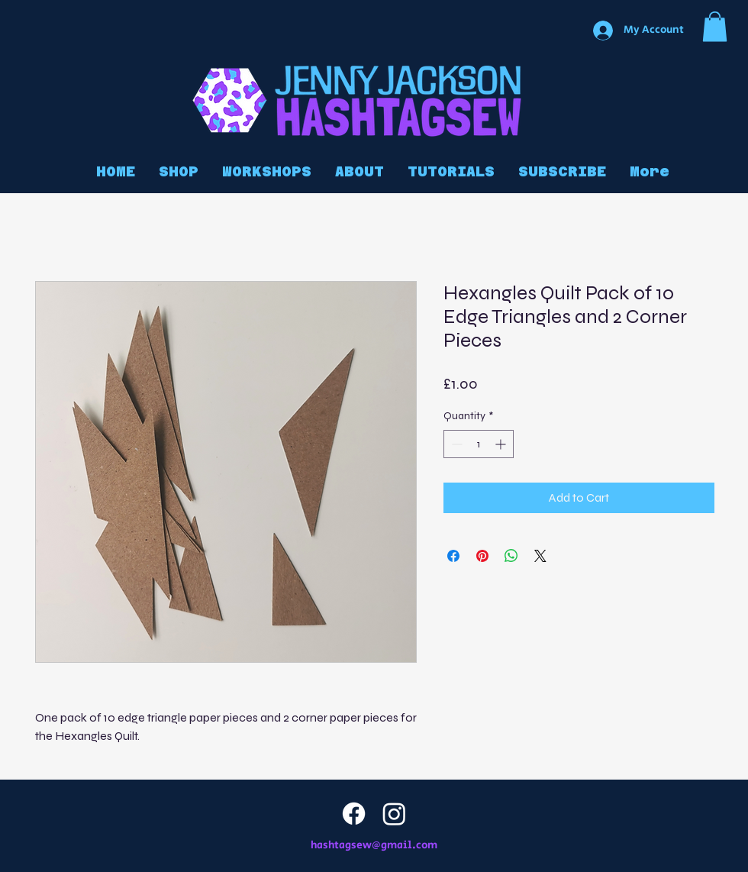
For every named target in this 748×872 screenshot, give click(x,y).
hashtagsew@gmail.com (374, 845)
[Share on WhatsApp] (511, 556)
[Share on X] (540, 556)
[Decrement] (455, 444)
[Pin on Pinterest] (482, 556)
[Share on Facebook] (453, 556)
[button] (714, 26)
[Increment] (501, 444)
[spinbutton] (478, 444)
